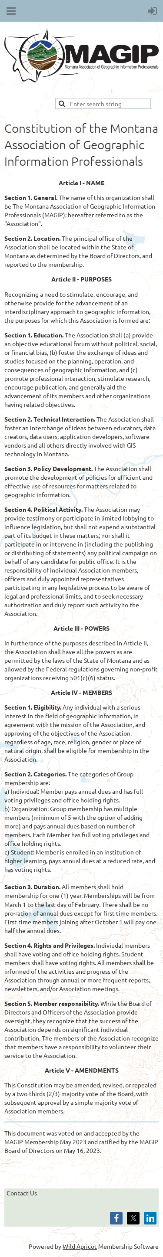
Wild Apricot (80, 1246)
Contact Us (22, 1193)
